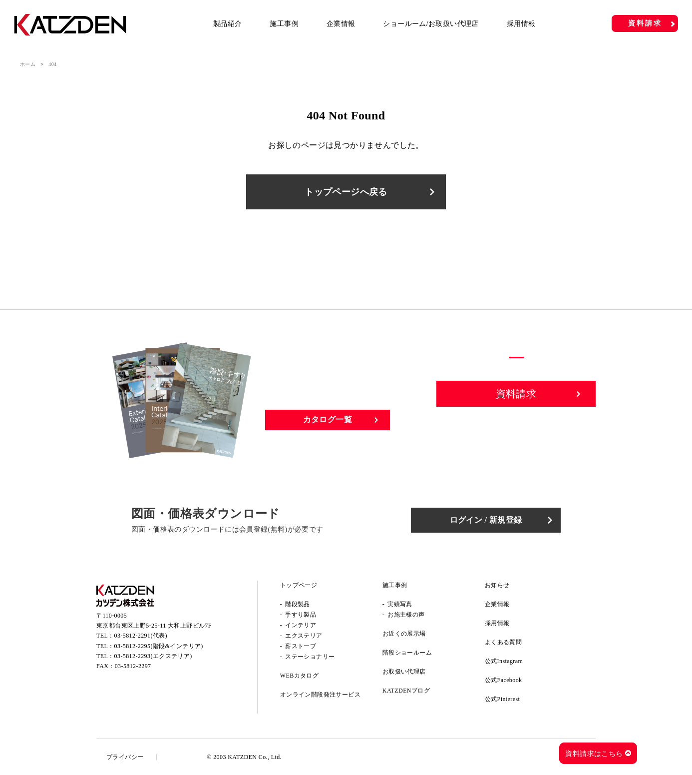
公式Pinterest (502, 699)
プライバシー (124, 757)
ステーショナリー (310, 656)
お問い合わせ (516, 428)
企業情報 (341, 23)
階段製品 (297, 604)
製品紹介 (227, 23)
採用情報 (521, 23)
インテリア (300, 625)
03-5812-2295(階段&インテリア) (158, 646)
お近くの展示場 (404, 633)
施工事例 (284, 23)
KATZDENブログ (406, 690)
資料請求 (645, 23)
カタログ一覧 (327, 419)
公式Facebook (503, 680)
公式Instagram (504, 661)
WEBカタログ (299, 675)
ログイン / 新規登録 (486, 520)
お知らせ (497, 585)
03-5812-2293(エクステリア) (153, 656)
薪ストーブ (300, 646)
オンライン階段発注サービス (320, 694)
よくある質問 (503, 642)
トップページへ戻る (346, 192)
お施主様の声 (405, 614)
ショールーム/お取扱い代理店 (431, 23)
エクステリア (303, 635)
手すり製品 (300, 614)
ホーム (27, 64)
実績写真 (399, 604)
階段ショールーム (407, 652)
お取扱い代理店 (404, 671)
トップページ (298, 585)
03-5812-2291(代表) (140, 635)
